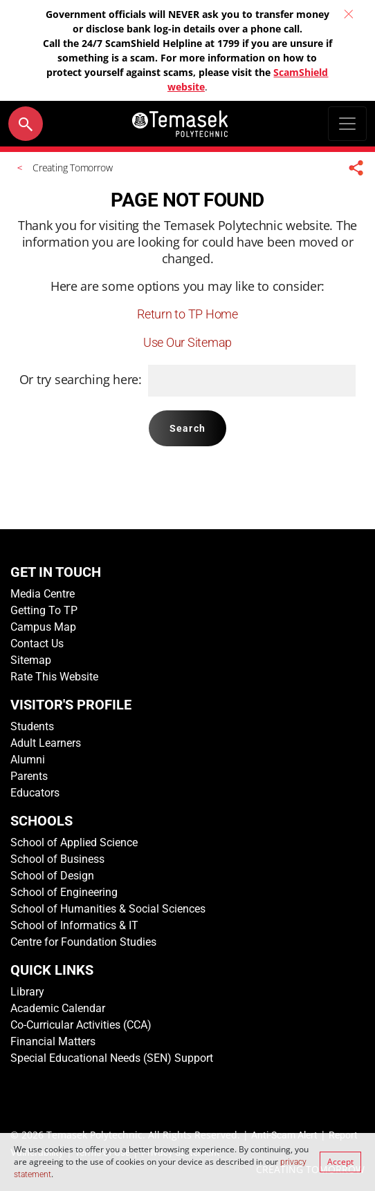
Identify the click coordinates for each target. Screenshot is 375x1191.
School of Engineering (64, 892)
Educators (35, 792)
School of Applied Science (74, 842)
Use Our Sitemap (187, 342)
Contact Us (37, 643)
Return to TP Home (187, 314)
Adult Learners (45, 743)
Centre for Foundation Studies (83, 942)
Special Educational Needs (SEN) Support (111, 1058)
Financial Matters (52, 1041)
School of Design (52, 875)
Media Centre (42, 593)
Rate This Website (54, 676)
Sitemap (30, 660)
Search (187, 428)
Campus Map (43, 626)
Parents (29, 776)
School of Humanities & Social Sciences (107, 908)
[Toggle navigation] (347, 123)
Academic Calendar (57, 1008)
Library (27, 991)
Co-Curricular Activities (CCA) (81, 1024)
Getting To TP (43, 610)
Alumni (27, 759)
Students (32, 726)
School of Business (57, 859)
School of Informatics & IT (74, 925)
